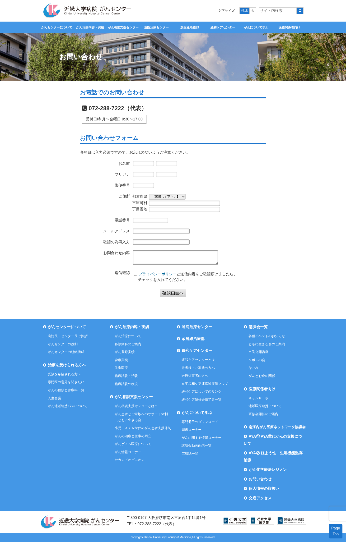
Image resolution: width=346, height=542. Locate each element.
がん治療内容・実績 (90, 27)
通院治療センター (156, 27)
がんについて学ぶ (256, 27)
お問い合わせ (260, 479)
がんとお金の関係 (261, 376)
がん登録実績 (125, 352)
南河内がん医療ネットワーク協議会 (277, 427)
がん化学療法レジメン (268, 470)
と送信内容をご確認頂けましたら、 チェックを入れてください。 (185, 277)
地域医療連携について (265, 406)
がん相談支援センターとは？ (136, 406)
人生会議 (54, 398)
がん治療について (128, 336)
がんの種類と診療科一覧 (66, 390)
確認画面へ (173, 293)
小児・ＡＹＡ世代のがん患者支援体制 (143, 428)
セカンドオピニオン (130, 460)
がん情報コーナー (128, 452)
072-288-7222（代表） (118, 108)
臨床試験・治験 (126, 376)
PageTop (335, 531)
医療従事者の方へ (195, 375)
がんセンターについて (56, 27)
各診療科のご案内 (128, 344)
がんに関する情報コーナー (201, 438)
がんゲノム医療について (133, 444)
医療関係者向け (289, 27)
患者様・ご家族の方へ (198, 368)
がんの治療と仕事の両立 (133, 436)
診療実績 (121, 360)
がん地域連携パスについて (68, 406)
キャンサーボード (261, 398)
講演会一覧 (258, 327)
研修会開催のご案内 (263, 414)
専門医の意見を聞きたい (66, 382)
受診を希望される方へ (64, 374)
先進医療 (121, 368)
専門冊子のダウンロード (200, 422)
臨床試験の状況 (126, 384)
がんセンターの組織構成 (66, 352)
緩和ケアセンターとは (198, 360)
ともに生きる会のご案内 (266, 344)
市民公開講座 (258, 352)
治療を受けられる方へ (67, 365)
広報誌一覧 (190, 453)
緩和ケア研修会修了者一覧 (201, 399)
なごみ (253, 368)
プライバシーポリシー (158, 274)
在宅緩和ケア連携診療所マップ (205, 384)
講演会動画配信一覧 (196, 445)
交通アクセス (260, 498)
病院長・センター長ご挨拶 (68, 336)
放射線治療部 (189, 27)
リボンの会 (256, 360)
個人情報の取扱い (264, 489)
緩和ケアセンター (222, 27)
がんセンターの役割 (63, 344)
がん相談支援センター (123, 27)
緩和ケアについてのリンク (201, 391)
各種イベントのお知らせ (266, 336)
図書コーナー (191, 430)
